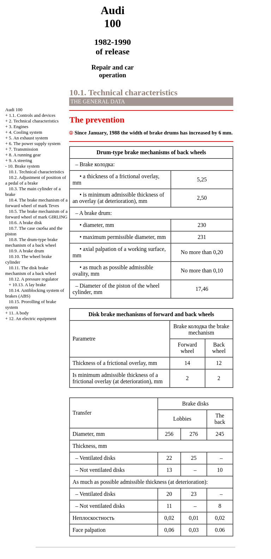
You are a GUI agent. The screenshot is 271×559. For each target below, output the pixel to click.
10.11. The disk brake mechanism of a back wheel (30, 270)
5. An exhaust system (28, 137)
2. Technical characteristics (34, 121)
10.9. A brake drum (26, 250)
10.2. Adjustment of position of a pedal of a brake (35, 180)
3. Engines (18, 126)
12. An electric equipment (32, 318)
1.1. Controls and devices (32, 115)
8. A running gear (25, 154)
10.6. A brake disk (25, 222)
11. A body (19, 312)
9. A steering (20, 160)
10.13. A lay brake (29, 284)
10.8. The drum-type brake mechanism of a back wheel (31, 242)
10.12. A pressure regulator (33, 279)
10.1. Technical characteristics (36, 171)
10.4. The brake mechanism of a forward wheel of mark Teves (36, 202)
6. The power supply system (34, 143)
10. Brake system (24, 166)
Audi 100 (14, 109)
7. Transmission (23, 149)
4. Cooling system (25, 132)
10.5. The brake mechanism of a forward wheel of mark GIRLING (36, 214)
